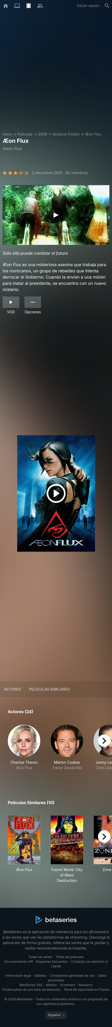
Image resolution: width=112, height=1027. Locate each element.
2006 (42, 134)
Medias (51, 985)
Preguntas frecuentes (52, 962)
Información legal (18, 976)
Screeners (67, 985)
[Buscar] (107, 5)
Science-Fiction (66, 134)
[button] (24, 750)
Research (86, 985)
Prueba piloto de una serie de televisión (32, 989)
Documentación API (18, 962)
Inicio (7, 134)
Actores (12, 689)
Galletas (41, 976)
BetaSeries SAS (30, 985)
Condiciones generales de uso (72, 976)
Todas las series (40, 957)
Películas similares (49, 689)
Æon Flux (93, 134)
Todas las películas (69, 957)
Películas (24, 134)
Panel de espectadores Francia (86, 989)
